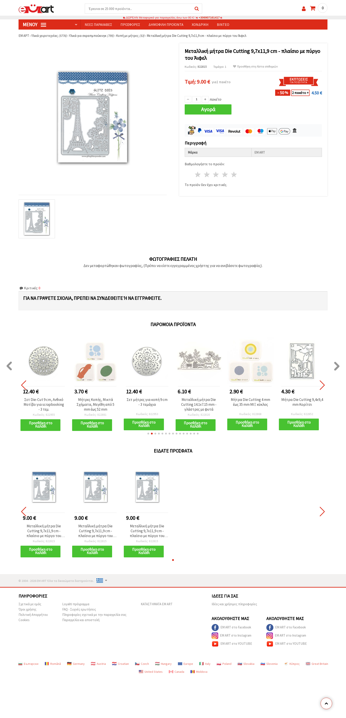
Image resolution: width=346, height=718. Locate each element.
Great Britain (317, 664)
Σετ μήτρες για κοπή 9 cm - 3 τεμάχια (147, 402)
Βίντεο (223, 24)
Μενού (34, 24)
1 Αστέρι (198, 174)
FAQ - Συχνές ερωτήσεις (79, 609)
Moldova (198, 671)
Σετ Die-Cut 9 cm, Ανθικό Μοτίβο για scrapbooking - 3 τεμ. (44, 404)
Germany (76, 664)
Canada (176, 671)
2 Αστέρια (207, 174)
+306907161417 (209, 17)
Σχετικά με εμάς (30, 604)
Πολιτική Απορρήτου (33, 615)
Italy (205, 664)
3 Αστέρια (216, 174)
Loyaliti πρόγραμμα (75, 604)
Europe (185, 664)
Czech (142, 664)
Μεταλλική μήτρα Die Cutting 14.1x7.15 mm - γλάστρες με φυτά (198, 404)
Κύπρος (292, 664)
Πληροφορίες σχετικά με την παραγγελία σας (94, 615)
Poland (224, 664)
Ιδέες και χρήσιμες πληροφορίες (234, 604)
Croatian (120, 664)
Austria (98, 664)
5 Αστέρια (234, 174)
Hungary (163, 664)
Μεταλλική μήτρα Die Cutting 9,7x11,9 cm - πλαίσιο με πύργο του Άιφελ (43, 531)
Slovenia (269, 664)
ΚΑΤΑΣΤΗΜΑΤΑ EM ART (157, 604)
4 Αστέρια (224, 174)
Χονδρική (200, 24)
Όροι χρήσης (27, 609)
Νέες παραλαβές (98, 24)
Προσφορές (130, 24)
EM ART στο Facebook (231, 627)
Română (53, 664)
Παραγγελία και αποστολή (81, 620)
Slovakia (246, 664)
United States (151, 671)
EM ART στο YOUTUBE (232, 643)
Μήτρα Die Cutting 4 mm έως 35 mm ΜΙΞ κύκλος (250, 402)
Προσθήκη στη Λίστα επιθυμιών (255, 66)
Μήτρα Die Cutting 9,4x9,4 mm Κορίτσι (302, 402)
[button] (148, 433)
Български (28, 664)
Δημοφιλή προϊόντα (166, 24)
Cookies (24, 620)
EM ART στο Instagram (231, 635)
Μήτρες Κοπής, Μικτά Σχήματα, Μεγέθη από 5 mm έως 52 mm (95, 404)
